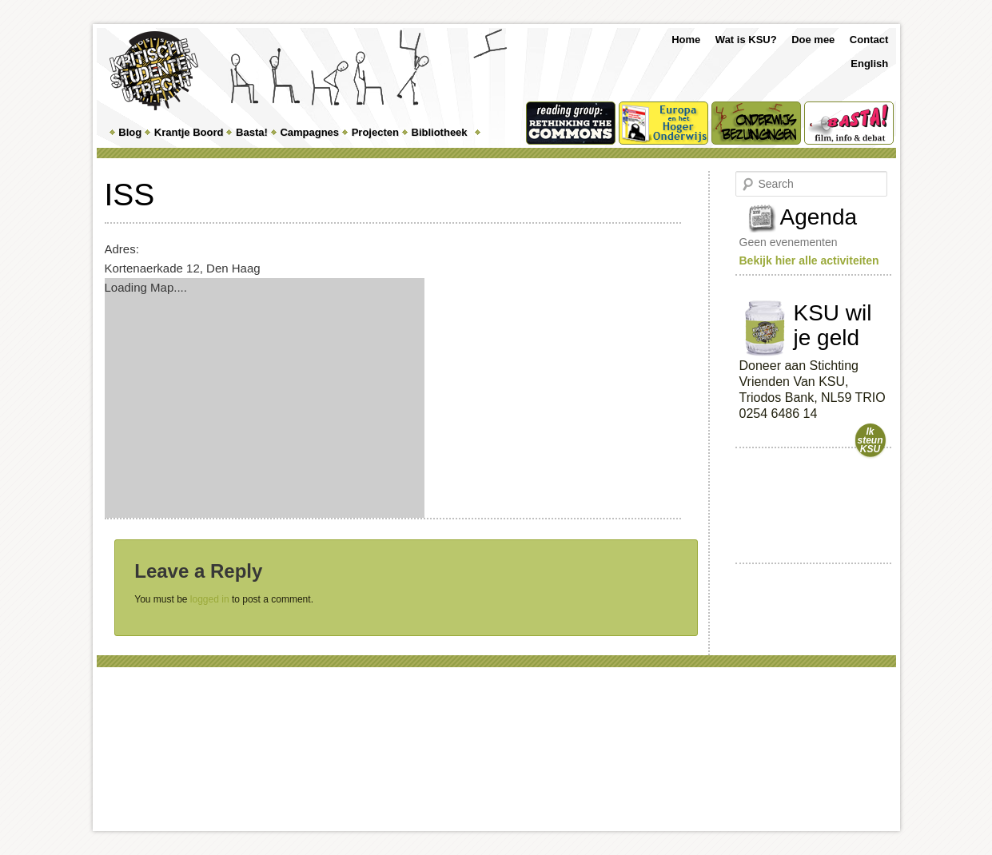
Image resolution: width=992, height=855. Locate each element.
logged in (209, 599)
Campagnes (309, 132)
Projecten (375, 132)
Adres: (122, 249)
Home (685, 40)
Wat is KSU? (746, 40)
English (869, 64)
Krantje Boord (189, 132)
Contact (869, 40)
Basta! (252, 132)
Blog (129, 132)
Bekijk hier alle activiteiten (809, 260)
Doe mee (813, 40)
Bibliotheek (440, 132)
